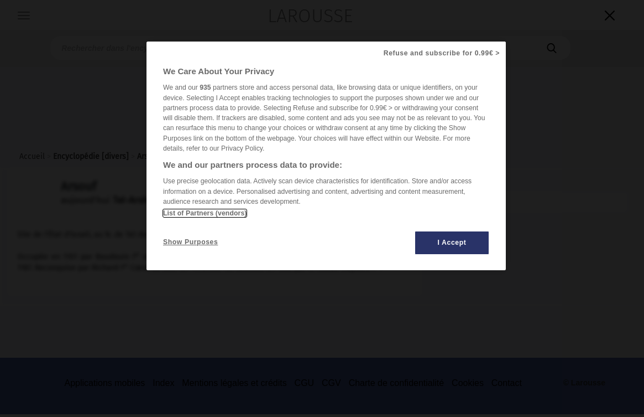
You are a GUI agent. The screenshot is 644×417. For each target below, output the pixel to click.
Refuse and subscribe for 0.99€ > (442, 53)
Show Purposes (190, 242)
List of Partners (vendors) (205, 213)
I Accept (452, 242)
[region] (326, 156)
